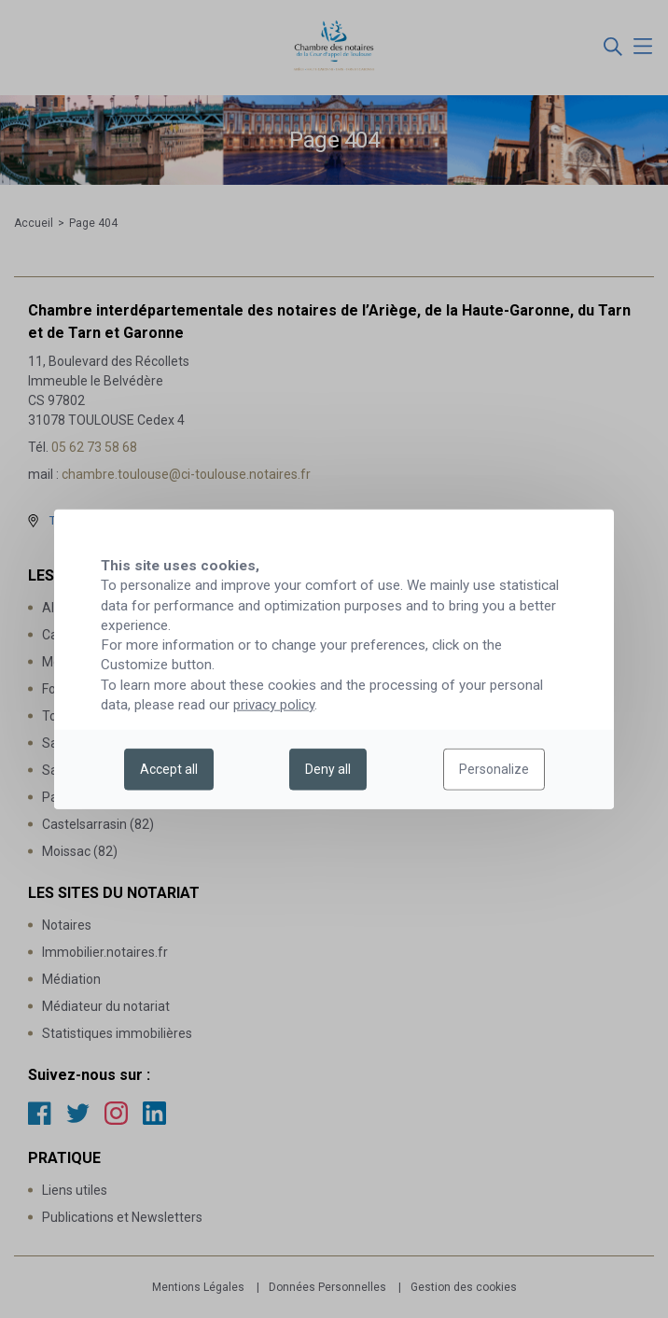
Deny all (328, 769)
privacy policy (273, 704)
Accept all (169, 769)
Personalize (494, 769)
